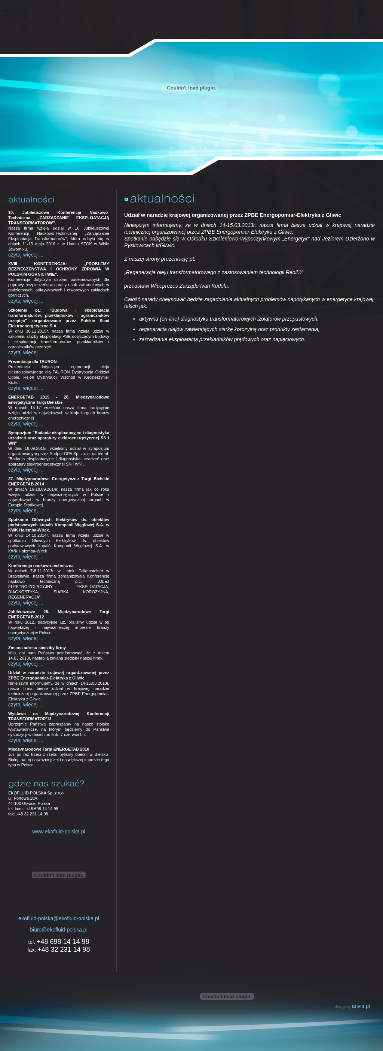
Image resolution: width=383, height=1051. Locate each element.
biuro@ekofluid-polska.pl (59, 930)
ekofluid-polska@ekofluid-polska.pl (58, 918)
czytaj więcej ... (25, 255)
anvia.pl (361, 1006)
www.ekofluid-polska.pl (58, 832)
